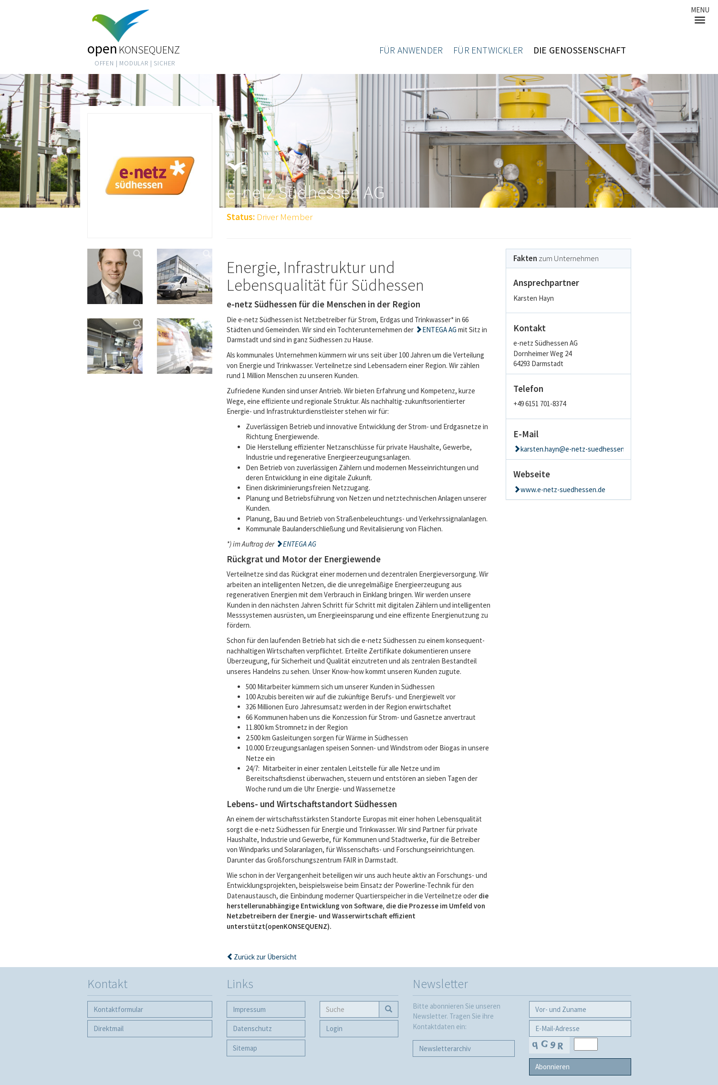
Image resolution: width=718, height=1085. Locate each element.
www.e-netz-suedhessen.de (562, 489)
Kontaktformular (118, 1009)
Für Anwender (411, 50)
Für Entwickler (488, 50)
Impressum (249, 1009)
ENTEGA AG (439, 329)
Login (334, 1028)
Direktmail (109, 1028)
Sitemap (245, 1048)
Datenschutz (252, 1028)
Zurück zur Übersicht (265, 956)
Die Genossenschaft (579, 50)
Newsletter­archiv (445, 1048)
